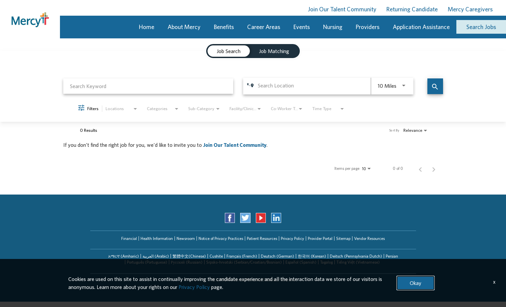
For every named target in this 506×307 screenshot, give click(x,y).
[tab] (229, 51)
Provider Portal (320, 238)
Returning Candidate (412, 9)
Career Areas (263, 26)
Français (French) (242, 256)
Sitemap (343, 238)
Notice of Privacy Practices (221, 238)
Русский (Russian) (187, 262)
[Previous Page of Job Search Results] (420, 168)
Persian (392, 256)
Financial (129, 238)
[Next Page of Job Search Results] (433, 168)
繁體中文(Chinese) (189, 256)
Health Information (157, 238)
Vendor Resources (369, 238)
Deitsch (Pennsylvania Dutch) (356, 256)
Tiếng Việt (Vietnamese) (358, 262)
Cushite (216, 256)
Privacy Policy (292, 238)
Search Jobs (481, 26)
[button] (124, 256)
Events (301, 26)
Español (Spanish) (300, 262)
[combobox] (148, 86)
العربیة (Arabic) (156, 256)
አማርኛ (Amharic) (123, 256)
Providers (367, 26)
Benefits (224, 26)
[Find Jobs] (435, 86)
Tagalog (326, 262)
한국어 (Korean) (312, 256)
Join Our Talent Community (342, 9)
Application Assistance (421, 26)
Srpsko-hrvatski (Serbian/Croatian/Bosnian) (244, 262)
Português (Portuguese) (147, 262)
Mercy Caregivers (470, 9)
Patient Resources (262, 238)
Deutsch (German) (277, 256)
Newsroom (186, 238)
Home (146, 26)
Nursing (332, 26)
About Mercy (184, 26)
